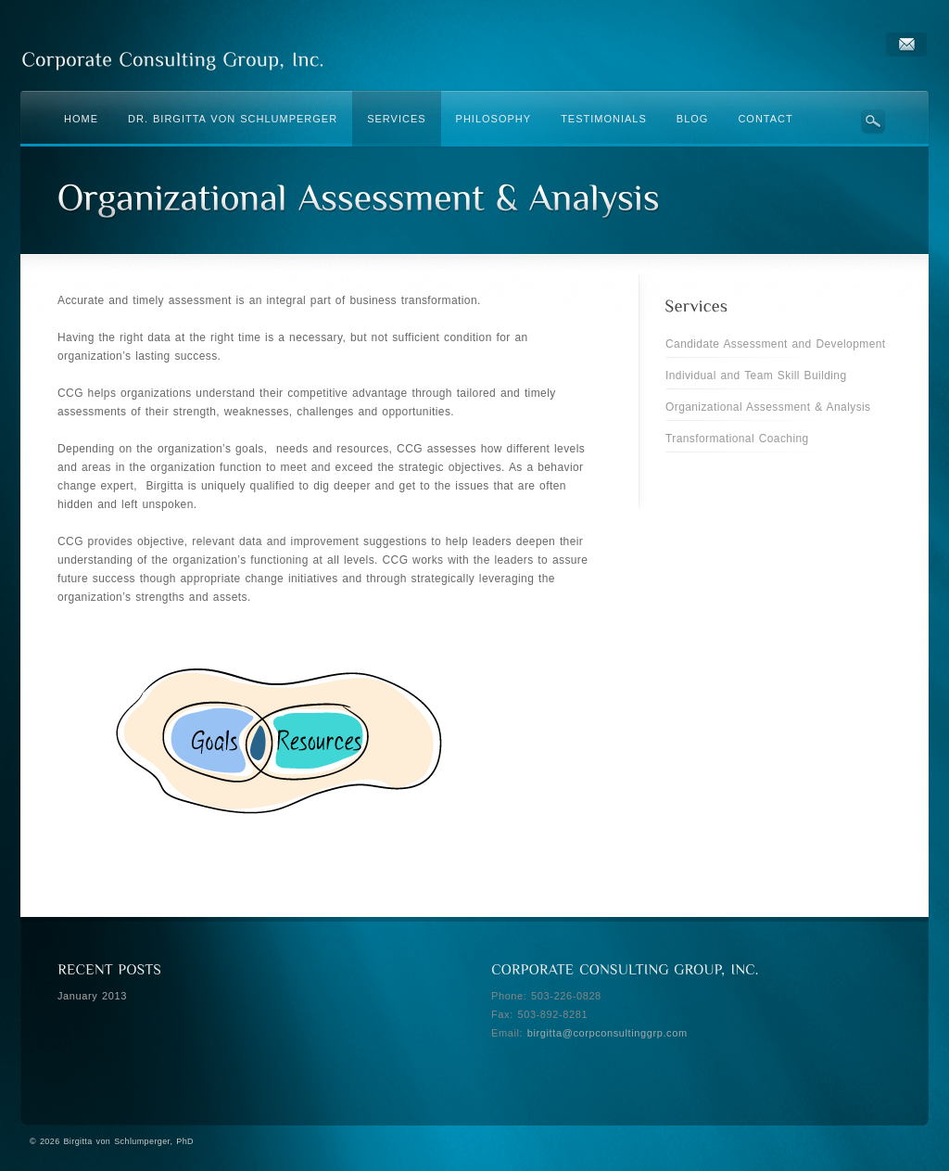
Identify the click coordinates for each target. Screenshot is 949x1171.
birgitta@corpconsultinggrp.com (607, 1032)
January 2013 (92, 995)
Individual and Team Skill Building (756, 375)
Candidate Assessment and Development (775, 343)
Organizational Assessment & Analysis (768, 407)
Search (873, 121)
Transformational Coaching (737, 438)
